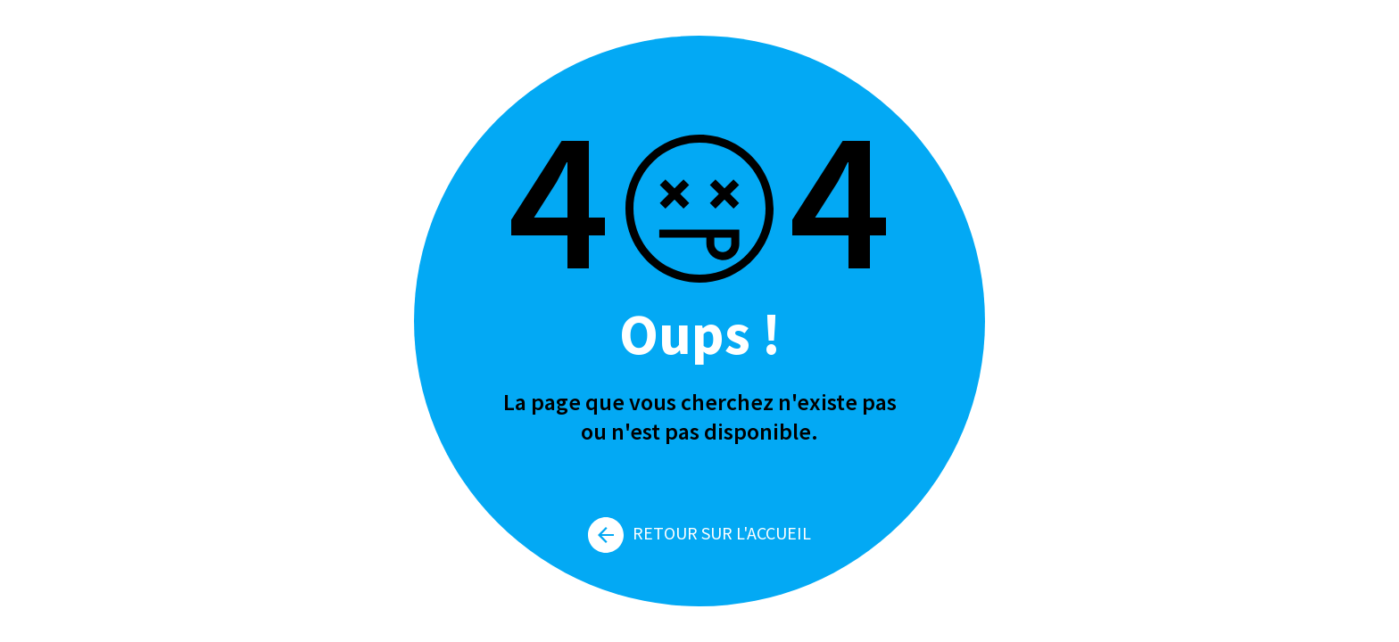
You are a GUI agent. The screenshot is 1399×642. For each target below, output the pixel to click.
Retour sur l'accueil (699, 533)
